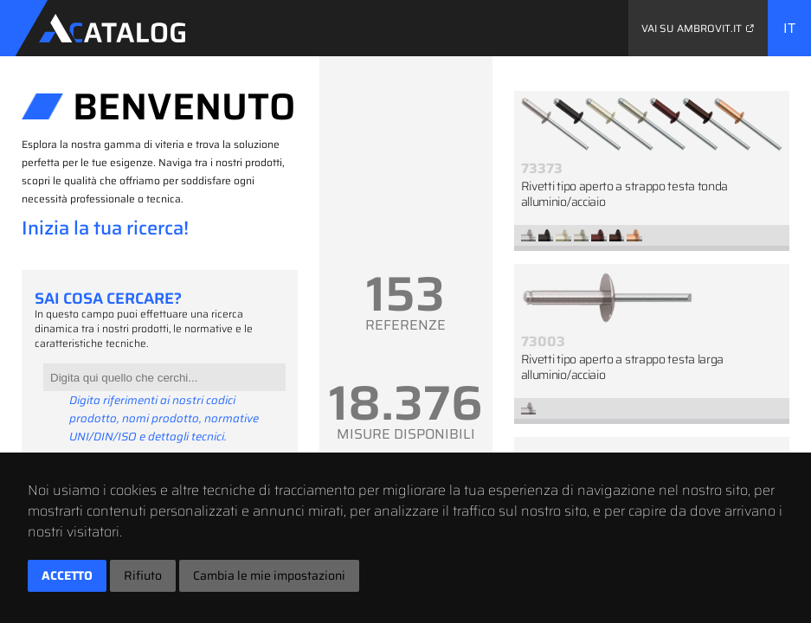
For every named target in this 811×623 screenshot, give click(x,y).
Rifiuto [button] (143, 575)
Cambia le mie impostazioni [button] (269, 575)
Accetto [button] (67, 575)
